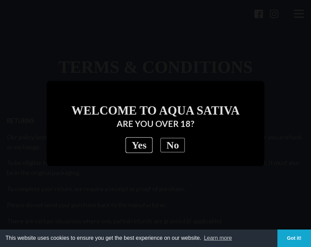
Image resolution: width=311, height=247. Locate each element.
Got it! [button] (294, 238)
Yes (139, 145)
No (172, 145)
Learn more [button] (218, 238)
